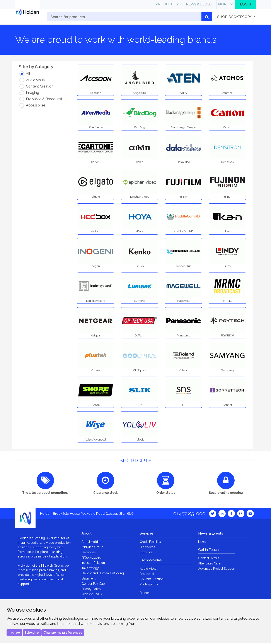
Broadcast (147, 574)
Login (245, 4)
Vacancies (89, 552)
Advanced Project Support (216, 568)
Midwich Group (92, 547)
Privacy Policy (91, 589)
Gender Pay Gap (93, 583)
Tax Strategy (90, 568)
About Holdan (91, 542)
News (202, 542)
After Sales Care (209, 563)
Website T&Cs (92, 594)
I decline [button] (32, 632)
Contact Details (208, 558)
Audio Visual (148, 568)
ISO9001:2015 (91, 557)
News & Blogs (199, 4)
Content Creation (152, 579)
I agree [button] (14, 632)
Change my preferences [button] (63, 632)
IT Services (147, 547)
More (223, 4)
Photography (149, 584)
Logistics (146, 552)
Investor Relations (94, 562)
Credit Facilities (150, 542)
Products (165, 4)
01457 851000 (189, 513)
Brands (145, 593)
